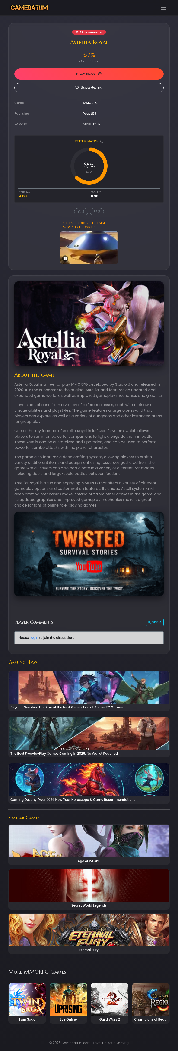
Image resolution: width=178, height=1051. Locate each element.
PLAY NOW (89, 74)
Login (34, 637)
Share (155, 622)
